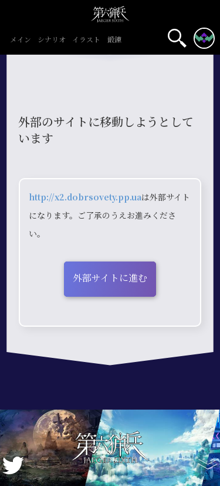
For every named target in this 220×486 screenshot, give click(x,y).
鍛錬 (114, 40)
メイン (20, 40)
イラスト (86, 40)
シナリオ (52, 40)
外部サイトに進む (110, 277)
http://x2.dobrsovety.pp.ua (85, 197)
